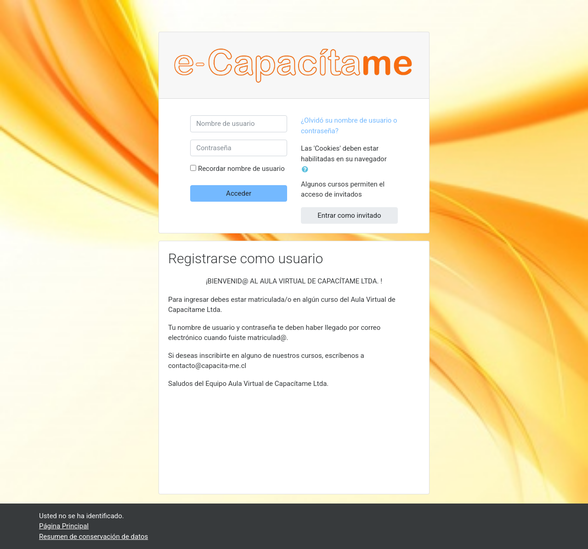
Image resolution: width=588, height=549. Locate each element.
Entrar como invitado (349, 215)
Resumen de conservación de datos (93, 536)
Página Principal (64, 526)
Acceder (238, 193)
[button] (307, 169)
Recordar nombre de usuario (241, 168)
